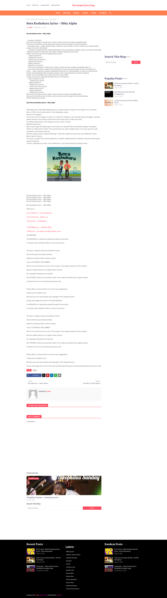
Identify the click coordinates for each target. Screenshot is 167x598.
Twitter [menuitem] (93, 13)
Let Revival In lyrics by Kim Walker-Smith (126, 101)
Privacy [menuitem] (85, 13)
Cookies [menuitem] (76, 13)
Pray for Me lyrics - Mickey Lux (37, 217)
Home (28, 5)
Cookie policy (45, 5)
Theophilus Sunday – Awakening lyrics (42, 497)
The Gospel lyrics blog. (83, 5)
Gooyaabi (59, 595)
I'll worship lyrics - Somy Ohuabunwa (39, 213)
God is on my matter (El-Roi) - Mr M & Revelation (126, 84)
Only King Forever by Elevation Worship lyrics (124, 93)
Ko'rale (68, 564)
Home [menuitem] (58, 13)
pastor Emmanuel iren (72, 589)
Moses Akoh (70, 573)
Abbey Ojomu (70, 551)
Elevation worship (71, 558)
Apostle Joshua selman (73, 554)
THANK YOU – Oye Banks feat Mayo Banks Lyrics (44, 231)
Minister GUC (70, 570)
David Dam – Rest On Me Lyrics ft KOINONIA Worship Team (47, 567)
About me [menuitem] (66, 13)
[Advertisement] (64, 525)
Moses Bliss (70, 576)
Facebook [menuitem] (102, 13)
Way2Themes (43, 595)
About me (35, 5)
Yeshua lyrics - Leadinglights (36, 221)
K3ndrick (68, 561)
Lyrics (33, 19)
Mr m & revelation (71, 579)
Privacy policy (55, 5)
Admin (30, 27)
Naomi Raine (70, 582)
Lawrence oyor (70, 567)
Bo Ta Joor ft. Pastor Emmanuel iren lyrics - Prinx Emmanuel (48, 550)
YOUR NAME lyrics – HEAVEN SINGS (39, 227)
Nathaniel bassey (71, 585)
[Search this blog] (55, 508)
